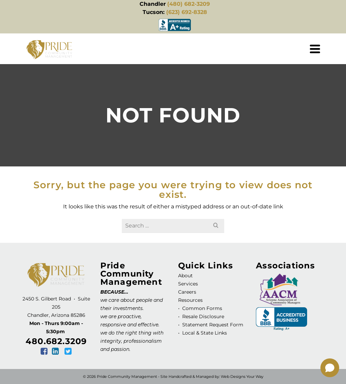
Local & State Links (204, 333)
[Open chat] (329, 367)
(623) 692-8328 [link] (186, 12)
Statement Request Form (212, 325)
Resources (190, 300)
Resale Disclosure (202, 316)
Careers (187, 292)
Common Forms (202, 308)
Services (188, 284)
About (185, 275)
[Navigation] (314, 48)
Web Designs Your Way (242, 376)
